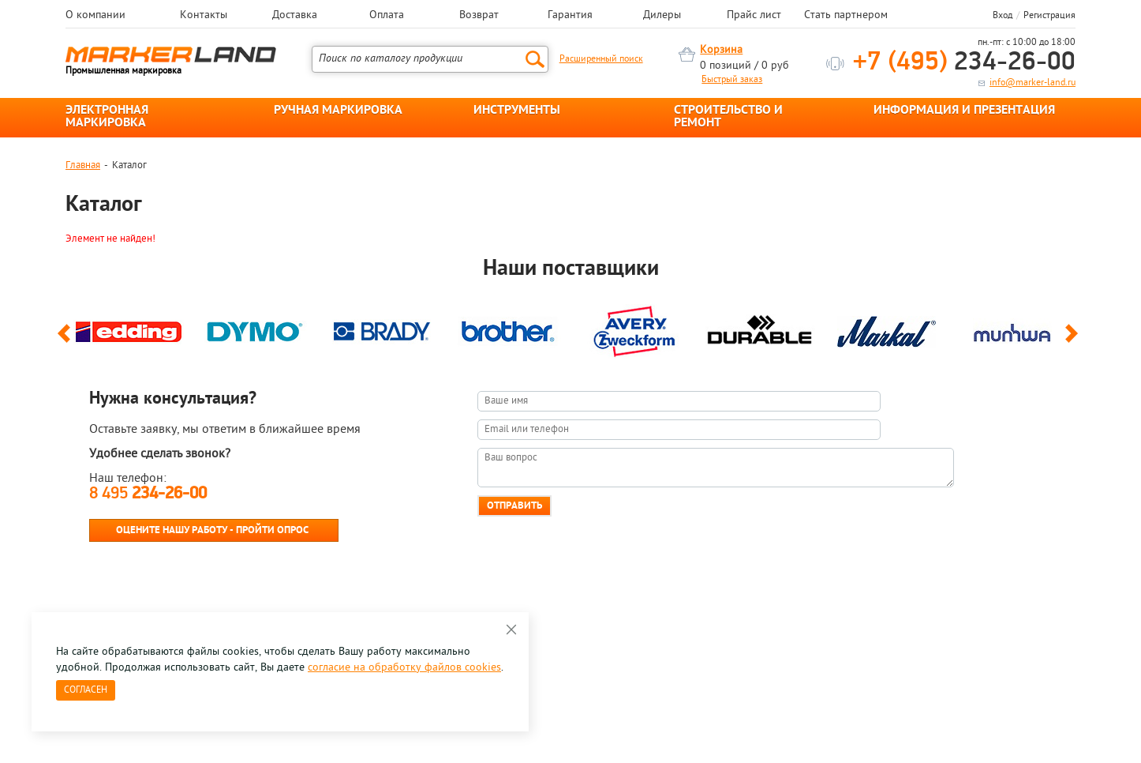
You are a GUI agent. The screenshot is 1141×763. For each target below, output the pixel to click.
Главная (82, 165)
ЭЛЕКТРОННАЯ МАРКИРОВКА (106, 117)
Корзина (721, 50)
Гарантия (570, 15)
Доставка (294, 15)
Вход (1002, 16)
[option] (128, 327)
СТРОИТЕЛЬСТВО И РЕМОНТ (728, 117)
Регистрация (1049, 16)
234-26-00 (964, 63)
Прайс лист (754, 15)
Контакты (203, 15)
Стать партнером (846, 15)
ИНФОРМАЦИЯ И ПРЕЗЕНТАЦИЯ (964, 110)
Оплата (386, 15)
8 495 (148, 494)
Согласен (85, 690)
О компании (95, 15)
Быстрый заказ (731, 79)
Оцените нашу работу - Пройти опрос (212, 530)
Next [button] (1074, 340)
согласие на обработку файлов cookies (404, 667)
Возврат (479, 15)
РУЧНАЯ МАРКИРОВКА (338, 110)
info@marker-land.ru (1032, 83)
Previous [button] (67, 340)
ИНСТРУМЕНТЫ (516, 110)
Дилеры (662, 15)
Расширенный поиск (601, 59)
